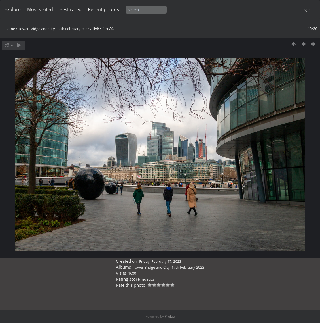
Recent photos (103, 9)
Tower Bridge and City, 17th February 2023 (53, 28)
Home (10, 28)
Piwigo (170, 316)
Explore (13, 9)
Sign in (309, 9)
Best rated (71, 9)
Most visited (40, 9)
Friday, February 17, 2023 (160, 261)
